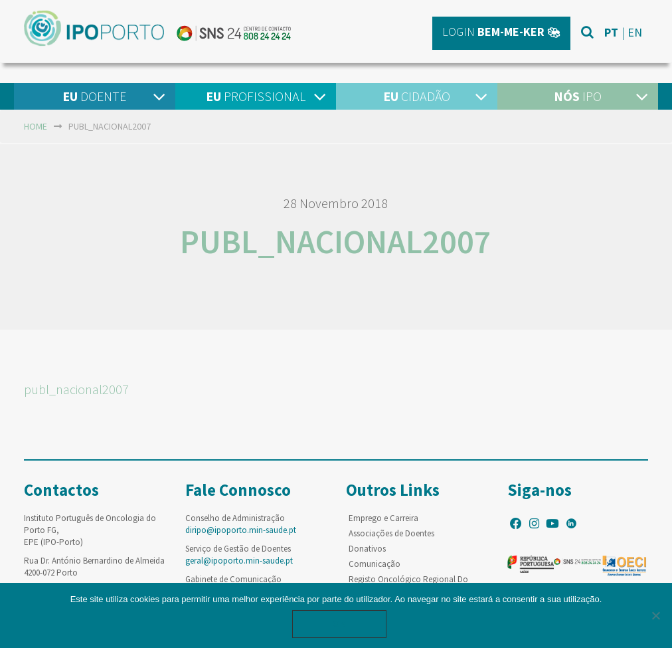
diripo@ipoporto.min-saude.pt (240, 530)
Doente (94, 96)
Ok (339, 624)
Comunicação (374, 564)
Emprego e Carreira (383, 518)
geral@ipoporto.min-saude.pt (239, 560)
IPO (578, 96)
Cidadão (416, 96)
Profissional (255, 96)
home (35, 126)
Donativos (367, 548)
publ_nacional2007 (76, 389)
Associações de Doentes (391, 533)
